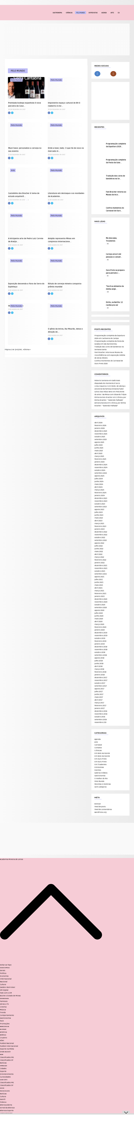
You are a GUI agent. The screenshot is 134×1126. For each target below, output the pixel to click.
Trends (3, 1012)
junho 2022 (98, 549)
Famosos (4, 1001)
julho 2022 (98, 546)
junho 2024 (98, 481)
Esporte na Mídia (7, 1049)
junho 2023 (98, 515)
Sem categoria (100, 787)
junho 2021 (98, 582)
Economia (4, 976)
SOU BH (2, 1088)
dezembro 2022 (100, 532)
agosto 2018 (99, 658)
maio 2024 (98, 484)
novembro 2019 (100, 635)
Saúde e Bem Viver (7, 987)
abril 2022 (98, 554)
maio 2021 (98, 585)
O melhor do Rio (101, 778)
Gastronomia (57, 13)
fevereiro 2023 (100, 526)
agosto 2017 (99, 689)
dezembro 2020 (100, 599)
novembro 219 (100, 722)
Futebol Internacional (9, 1046)
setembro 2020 (100, 607)
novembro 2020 (100, 602)
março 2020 (99, 624)
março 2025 (99, 456)
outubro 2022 (99, 537)
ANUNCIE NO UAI (4, 1026)
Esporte (3, 1071)
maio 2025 (98, 451)
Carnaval (98, 745)
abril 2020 (98, 621)
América (3, 1032)
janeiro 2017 (99, 708)
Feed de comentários (103, 809)
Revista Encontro (5, 1091)
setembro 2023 (100, 507)
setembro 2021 (100, 574)
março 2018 (99, 669)
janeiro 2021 (99, 596)
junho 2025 (98, 448)
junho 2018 (98, 663)
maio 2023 (98, 518)
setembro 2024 (100, 473)
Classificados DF (6, 1060)
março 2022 (99, 557)
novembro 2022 (100, 535)
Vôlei (2, 1040)
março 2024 (99, 490)
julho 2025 (98, 445)
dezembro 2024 (100, 465)
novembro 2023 (100, 501)
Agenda (104, 13)
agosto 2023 (99, 509)
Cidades (3, 1068)
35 (108, 276)
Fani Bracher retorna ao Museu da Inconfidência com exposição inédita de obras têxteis (109, 355)
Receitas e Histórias (102, 784)
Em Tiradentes (100, 764)
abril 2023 (98, 521)
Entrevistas (93, 13)
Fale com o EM (6, 993)
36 (108, 244)
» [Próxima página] (23, 349)
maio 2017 (98, 697)
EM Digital (4, 990)
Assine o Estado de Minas (10, 996)
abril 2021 (98, 588)
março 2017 (99, 703)
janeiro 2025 (99, 462)
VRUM (1, 1054)
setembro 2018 (100, 655)
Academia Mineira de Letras (11, 859)
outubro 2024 (99, 470)
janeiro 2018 (99, 675)
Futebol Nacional (7, 1043)
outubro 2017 (99, 683)
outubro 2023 (99, 504)
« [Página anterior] (16, 349)
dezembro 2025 (100, 431)
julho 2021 (98, 579)
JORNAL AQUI (3, 1066)
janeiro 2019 (99, 644)
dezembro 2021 (100, 565)
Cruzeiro (3, 1038)
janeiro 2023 (99, 529)
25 (108, 308)
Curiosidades (5, 1077)
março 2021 (99, 591)
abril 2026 (98, 423)
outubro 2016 (99, 717)
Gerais (2, 970)
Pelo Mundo (80, 13)
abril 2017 (98, 700)
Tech (2, 1021)
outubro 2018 (99, 652)
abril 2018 (98, 666)
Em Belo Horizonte (102, 753)
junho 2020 (98, 616)
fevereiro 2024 (100, 493)
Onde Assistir (5, 1052)
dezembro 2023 (100, 498)
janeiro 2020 (99, 630)
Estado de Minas (5, 968)
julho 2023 (98, 512)
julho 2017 (98, 691)
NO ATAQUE (3, 1029)
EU (119, 13)
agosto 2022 (99, 543)
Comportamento (7, 1015)
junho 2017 (98, 694)
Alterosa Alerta (6, 1105)
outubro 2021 (99, 571)
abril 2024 (98, 487)
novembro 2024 (100, 467)
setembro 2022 (100, 540)
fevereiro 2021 (100, 593)
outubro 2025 (99, 437)
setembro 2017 (100, 686)
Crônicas (69, 13)
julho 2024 (98, 479)
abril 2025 (98, 453)
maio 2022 (98, 551)
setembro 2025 (100, 439)
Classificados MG (7, 1057)
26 (108, 292)
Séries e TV (4, 1004)
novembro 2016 (100, 714)
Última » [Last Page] (27, 349)
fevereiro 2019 (100, 641)
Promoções (5, 1024)
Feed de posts (100, 807)
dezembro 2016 (100, 711)
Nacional (3, 982)
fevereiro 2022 (100, 560)
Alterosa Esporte (7, 1110)
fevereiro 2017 (100, 705)
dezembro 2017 (100, 677)
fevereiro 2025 (100, 459)
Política (3, 973)
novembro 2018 (100, 649)
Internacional (5, 979)
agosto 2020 (99, 610)
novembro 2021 (100, 568)
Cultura (3, 984)
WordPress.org (100, 812)
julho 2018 (98, 661)
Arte (112, 13)
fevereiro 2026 (100, 425)
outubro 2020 (99, 605)
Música (3, 1010)
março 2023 (99, 523)
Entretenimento (4, 998)
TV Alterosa (3, 1102)
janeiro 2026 (99, 428)
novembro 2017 (100, 680)
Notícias (3, 1063)
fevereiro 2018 (100, 672)
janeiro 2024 (99, 495)
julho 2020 (98, 613)
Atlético (3, 1035)
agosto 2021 (99, 577)
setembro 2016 (100, 719)
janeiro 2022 (99, 563)
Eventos (97, 770)
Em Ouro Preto (100, 759)
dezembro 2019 (100, 633)
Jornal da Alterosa (7, 1108)
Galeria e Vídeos (100, 773)
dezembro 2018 (100, 647)
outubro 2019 (99, 638)
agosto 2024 (99, 476)
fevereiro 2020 (100, 627)
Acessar (97, 804)
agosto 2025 (99, 442)
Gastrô (2, 1099)
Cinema (3, 1007)
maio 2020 (98, 619)
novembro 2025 (100, 434)
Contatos (98, 748)
